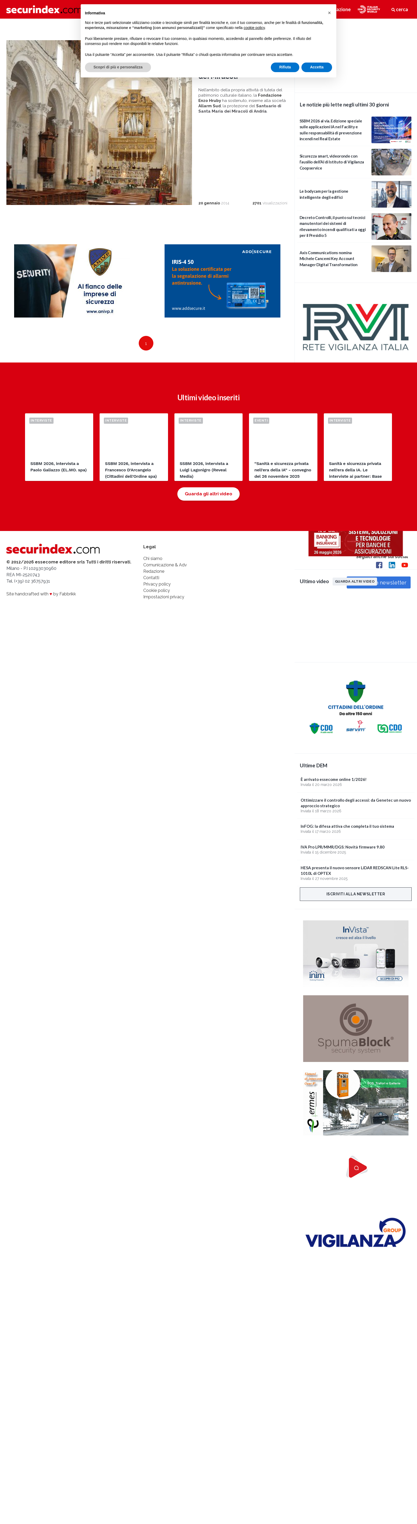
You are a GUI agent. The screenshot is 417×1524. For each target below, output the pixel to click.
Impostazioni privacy (163, 596)
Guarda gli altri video (208, 493)
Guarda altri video (355, 581)
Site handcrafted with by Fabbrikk (41, 593)
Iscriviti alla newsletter (355, 894)
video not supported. (356, 55)
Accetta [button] (317, 67)
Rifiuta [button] (285, 67)
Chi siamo (152, 558)
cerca (399, 9)
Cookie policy (156, 590)
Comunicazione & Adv (165, 564)
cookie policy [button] (254, 28)
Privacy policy (157, 584)
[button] (329, 13)
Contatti (151, 577)
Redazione (153, 571)
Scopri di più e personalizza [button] (117, 67)
